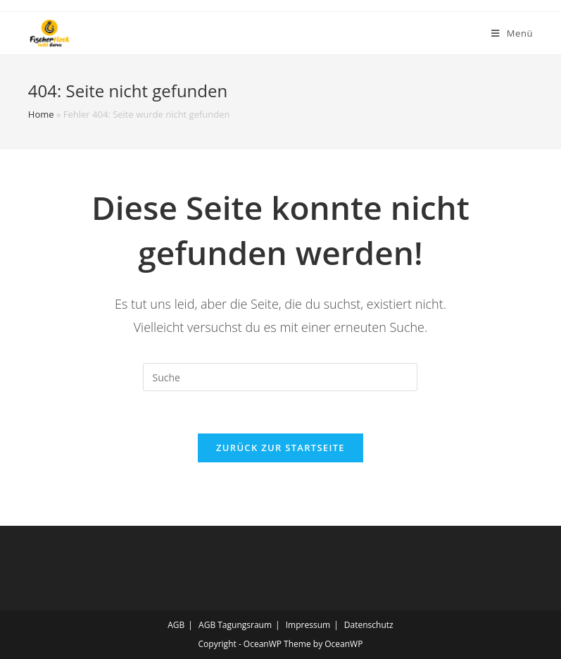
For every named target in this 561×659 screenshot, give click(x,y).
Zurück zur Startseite (280, 447)
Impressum (308, 625)
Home (41, 114)
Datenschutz (368, 625)
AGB (176, 625)
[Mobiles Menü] (512, 33)
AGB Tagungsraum (235, 625)
